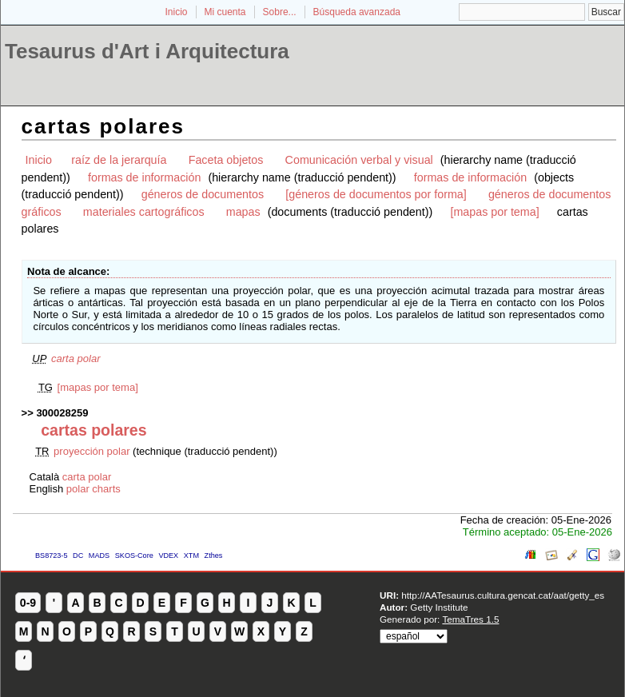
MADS (99, 556)
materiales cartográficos (144, 211)
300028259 (62, 413)
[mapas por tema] (494, 211)
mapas (243, 211)
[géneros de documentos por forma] (376, 194)
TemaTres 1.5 (470, 619)
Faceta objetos (226, 159)
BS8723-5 (51, 556)
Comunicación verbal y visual (359, 159)
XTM (191, 556)
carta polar (75, 358)
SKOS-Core (134, 556)
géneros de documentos (202, 194)
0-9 (28, 602)
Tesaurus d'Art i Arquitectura (147, 51)
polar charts (93, 489)
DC (78, 556)
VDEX (168, 556)
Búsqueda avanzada (356, 12)
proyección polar (91, 451)
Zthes (214, 556)
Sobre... (280, 12)
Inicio (176, 12)
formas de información (144, 177)
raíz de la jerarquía (118, 159)
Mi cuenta (225, 12)
